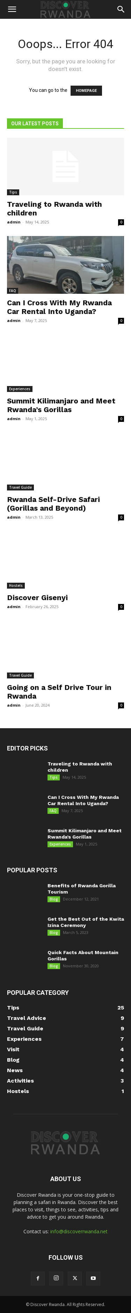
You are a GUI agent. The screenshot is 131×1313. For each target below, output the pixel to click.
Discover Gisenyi (37, 597)
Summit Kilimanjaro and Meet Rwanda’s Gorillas (61, 405)
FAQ (12, 290)
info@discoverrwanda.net (79, 1231)
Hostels (16, 585)
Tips (13, 192)
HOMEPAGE (86, 90)
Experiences (19, 388)
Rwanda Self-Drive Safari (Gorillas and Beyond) (53, 503)
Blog (54, 899)
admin (14, 222)
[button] (12, 9)
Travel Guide (20, 487)
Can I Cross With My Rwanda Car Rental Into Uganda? (59, 307)
